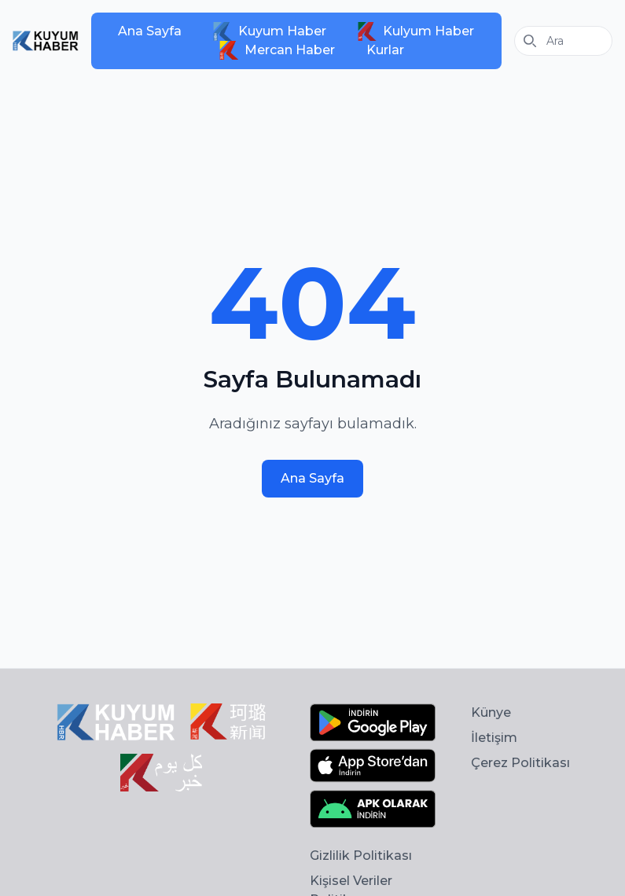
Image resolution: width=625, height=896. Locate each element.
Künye (491, 712)
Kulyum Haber (416, 31)
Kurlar (385, 49)
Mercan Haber (277, 50)
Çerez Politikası (520, 762)
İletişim (494, 737)
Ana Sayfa (150, 31)
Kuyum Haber (269, 31)
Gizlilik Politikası (361, 855)
